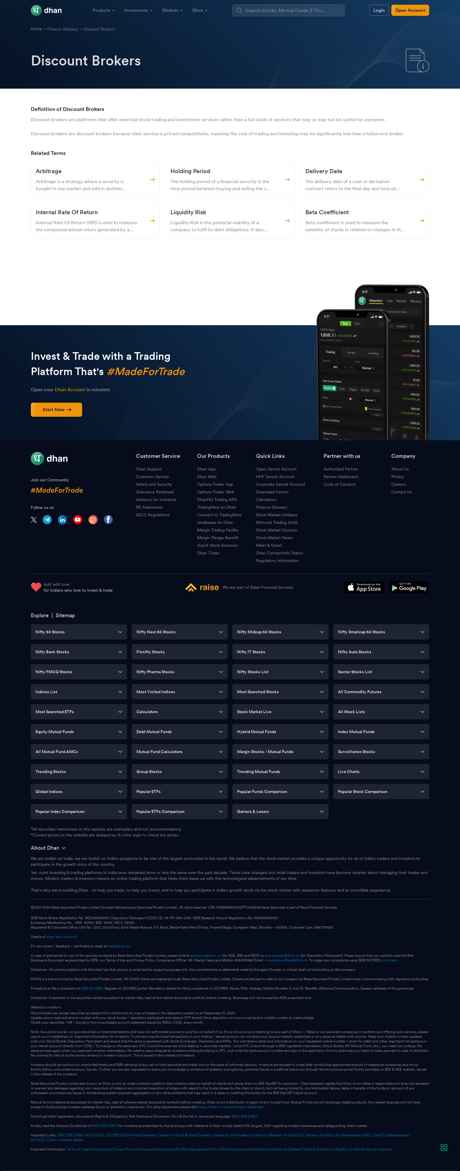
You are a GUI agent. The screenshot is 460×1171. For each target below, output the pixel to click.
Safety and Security (154, 484)
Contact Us (401, 492)
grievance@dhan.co (206, 956)
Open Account (410, 10)
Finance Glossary (62, 29)
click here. (390, 960)
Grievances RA (168, 1149)
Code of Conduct (340, 484)
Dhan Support (149, 469)
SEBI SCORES (92, 988)
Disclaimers (102, 1149)
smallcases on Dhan (215, 522)
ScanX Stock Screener (217, 545)
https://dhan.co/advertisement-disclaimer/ (231, 1107)
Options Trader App (215, 484)
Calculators (266, 499)
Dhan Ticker (208, 553)
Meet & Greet (269, 545)
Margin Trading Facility (218, 530)
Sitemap (65, 615)
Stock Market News (274, 537)
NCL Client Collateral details (386, 1135)
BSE (234, 1116)
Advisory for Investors (156, 499)
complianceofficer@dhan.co (286, 960)
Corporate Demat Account (280, 484)
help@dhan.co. (119, 946)
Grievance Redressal (155, 492)
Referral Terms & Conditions (311, 1149)
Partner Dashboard (341, 476)
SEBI (60, 1135)
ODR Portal (132, 1135)
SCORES (114, 1135)
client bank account (61, 937)
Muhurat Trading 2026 (276, 522)
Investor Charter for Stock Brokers (170, 1135)
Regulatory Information (277, 560)
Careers (398, 484)
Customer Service (152, 476)
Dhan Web (207, 476)
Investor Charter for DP (217, 1135)
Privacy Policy (124, 1149)
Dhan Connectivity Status (279, 553)
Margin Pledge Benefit (218, 537)
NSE (244, 1116)
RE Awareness (149, 507)
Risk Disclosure (234, 1149)
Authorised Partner (341, 469)
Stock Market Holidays (276, 514)
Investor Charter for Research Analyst (266, 1135)
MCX (254, 1116)
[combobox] (294, 10)
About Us (400, 469)
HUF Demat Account (275, 476)
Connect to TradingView (219, 514)
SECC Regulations (152, 514)
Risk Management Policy (201, 1149)
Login (379, 10)
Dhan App (206, 469)
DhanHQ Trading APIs (217, 499)
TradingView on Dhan (216, 507)
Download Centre (272, 492)
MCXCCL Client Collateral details (57, 1140)
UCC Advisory (308, 1135)
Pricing (397, 476)
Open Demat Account (276, 469)
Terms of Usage (78, 1149)
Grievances (145, 1149)
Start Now (57, 409)
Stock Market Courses (276, 530)
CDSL (100, 1135)
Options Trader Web (215, 492)
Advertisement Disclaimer (268, 1149)
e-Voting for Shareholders (341, 1135)
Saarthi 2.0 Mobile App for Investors (364, 1149)
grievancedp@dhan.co (282, 956)
